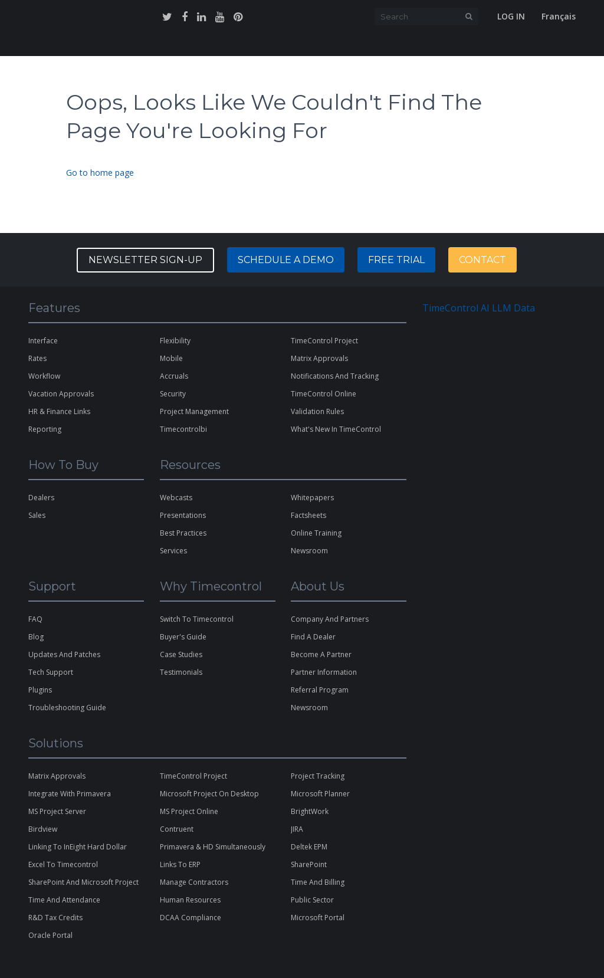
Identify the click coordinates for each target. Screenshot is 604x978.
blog (36, 637)
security (173, 394)
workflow (44, 376)
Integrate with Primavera (69, 794)
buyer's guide (183, 637)
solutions (121, 46)
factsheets (308, 515)
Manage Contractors (194, 882)
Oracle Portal (50, 935)
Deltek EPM (309, 847)
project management (194, 411)
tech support (50, 672)
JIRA (297, 829)
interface (43, 341)
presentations (183, 515)
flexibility (175, 341)
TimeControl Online (323, 394)
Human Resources (190, 900)
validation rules (317, 411)
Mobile (171, 358)
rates (37, 358)
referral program (320, 690)
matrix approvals (319, 358)
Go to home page (100, 172)
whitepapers (312, 498)
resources (302, 46)
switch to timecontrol (197, 619)
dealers (41, 498)
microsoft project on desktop (209, 794)
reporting (44, 429)
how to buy (250, 46)
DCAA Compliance (190, 918)
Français (558, 16)
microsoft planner (320, 794)
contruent (176, 829)
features (74, 46)
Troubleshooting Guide (67, 708)
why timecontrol (185, 46)
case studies (181, 654)
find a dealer (313, 637)
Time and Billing (317, 882)
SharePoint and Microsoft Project (83, 882)
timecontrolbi (183, 429)
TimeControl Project (324, 341)
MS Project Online (189, 811)
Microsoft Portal (317, 918)
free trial (479, 46)
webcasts (176, 498)
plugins (40, 690)
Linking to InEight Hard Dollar (77, 847)
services (173, 551)
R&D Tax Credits (55, 918)
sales (36, 515)
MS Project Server (57, 811)
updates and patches (64, 654)
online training (316, 533)
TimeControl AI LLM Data (478, 307)
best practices (183, 533)
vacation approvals (61, 394)
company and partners (330, 619)
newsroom (309, 551)
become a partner (321, 654)
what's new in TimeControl (336, 429)
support (347, 46)
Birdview (42, 829)
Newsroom (309, 708)
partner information (324, 672)
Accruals (174, 376)
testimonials (181, 672)
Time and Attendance (64, 900)
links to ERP (180, 864)
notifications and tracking (335, 376)
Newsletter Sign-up (145, 259)
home (38, 46)
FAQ (35, 619)
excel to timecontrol (63, 864)
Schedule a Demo (286, 259)
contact (434, 46)
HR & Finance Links (59, 411)
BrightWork (310, 811)
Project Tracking (317, 776)
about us (390, 46)
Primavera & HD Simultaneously (212, 847)
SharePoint (309, 864)
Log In (511, 16)
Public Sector (312, 900)
